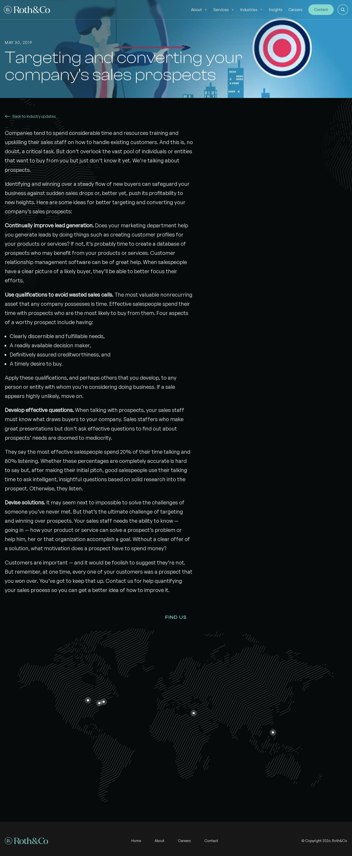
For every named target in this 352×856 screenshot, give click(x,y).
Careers (295, 9)
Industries (248, 9)
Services (221, 9)
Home (136, 840)
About (196, 9)
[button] (343, 9)
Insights (276, 9)
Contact (321, 9)
